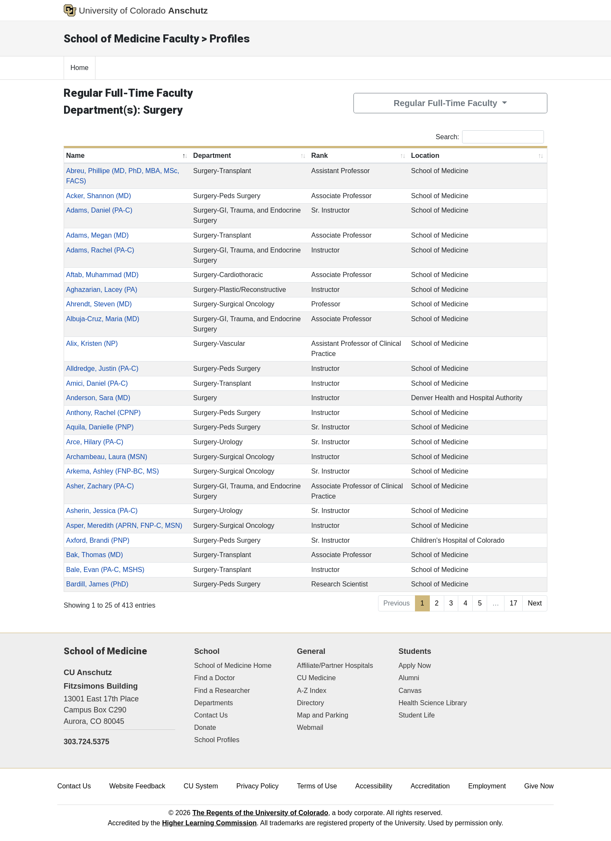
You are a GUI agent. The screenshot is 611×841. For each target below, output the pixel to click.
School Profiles (217, 739)
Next (535, 603)
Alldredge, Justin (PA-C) (102, 368)
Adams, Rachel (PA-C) (100, 250)
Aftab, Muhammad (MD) (102, 274)
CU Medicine (316, 677)
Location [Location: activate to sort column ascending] (425, 155)
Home (79, 67)
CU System (201, 786)
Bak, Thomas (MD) (94, 554)
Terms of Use (317, 786)
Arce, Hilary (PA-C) (94, 442)
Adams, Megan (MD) (97, 235)
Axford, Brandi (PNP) (97, 540)
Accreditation (430, 786)
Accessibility (373, 786)
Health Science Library (432, 702)
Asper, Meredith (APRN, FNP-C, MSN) (124, 525)
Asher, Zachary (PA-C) (100, 486)
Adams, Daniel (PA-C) (99, 210)
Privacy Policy (257, 786)
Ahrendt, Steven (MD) (99, 304)
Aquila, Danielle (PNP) (100, 427)
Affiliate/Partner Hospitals (335, 665)
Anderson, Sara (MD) (98, 397)
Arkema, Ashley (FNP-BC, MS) (112, 471)
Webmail (310, 727)
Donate (205, 727)
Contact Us (211, 715)
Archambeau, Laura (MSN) (106, 456)
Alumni (408, 677)
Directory (310, 702)
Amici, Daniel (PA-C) (97, 383)
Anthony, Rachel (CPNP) (103, 412)
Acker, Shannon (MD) (98, 195)
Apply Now (414, 665)
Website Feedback (137, 786)
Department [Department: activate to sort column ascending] (212, 155)
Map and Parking (322, 715)
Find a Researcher (222, 690)
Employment (487, 786)
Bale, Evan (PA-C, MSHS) (105, 569)
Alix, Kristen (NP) (92, 343)
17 (513, 603)
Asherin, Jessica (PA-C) (102, 510)
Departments (213, 702)
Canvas (409, 690)
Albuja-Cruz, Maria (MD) (102, 318)
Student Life (416, 715)
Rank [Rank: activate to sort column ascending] (319, 155)
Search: (490, 136)
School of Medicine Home (233, 665)
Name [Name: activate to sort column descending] (75, 155)
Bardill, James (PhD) (97, 584)
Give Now (539, 786)
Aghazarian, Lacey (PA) (101, 289)
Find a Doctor (214, 677)
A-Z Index (311, 690)
